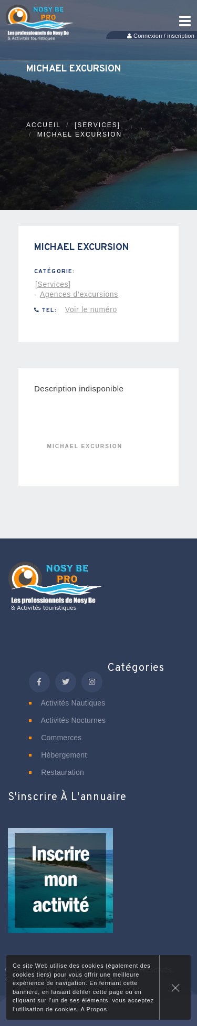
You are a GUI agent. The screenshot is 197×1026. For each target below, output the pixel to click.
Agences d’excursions (79, 294)
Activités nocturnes (67, 720)
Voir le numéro (91, 309)
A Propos (93, 1009)
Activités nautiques (67, 703)
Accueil (43, 125)
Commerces (55, 737)
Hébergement (58, 755)
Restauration (56, 772)
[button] (60, 888)
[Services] (97, 125)
